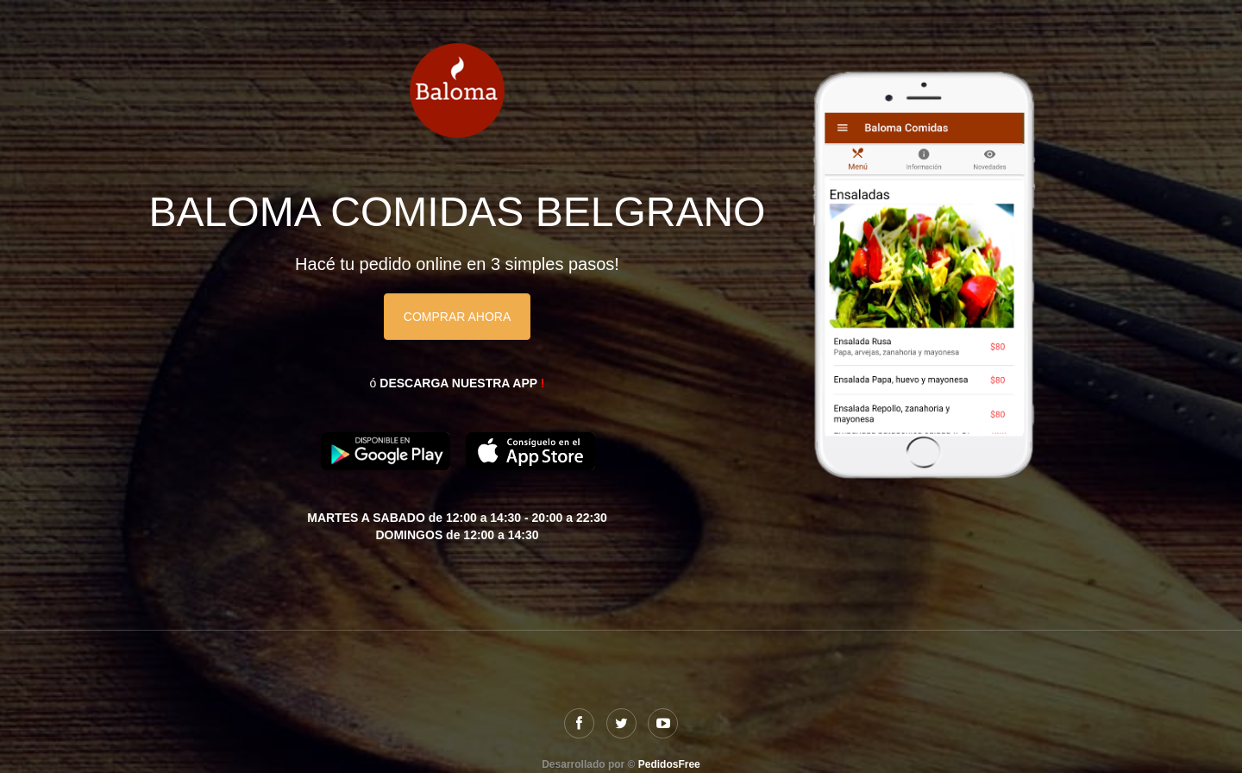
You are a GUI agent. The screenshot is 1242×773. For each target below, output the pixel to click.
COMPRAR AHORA (457, 317)
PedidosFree (669, 764)
